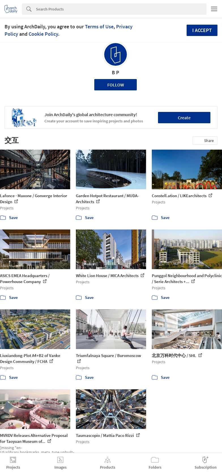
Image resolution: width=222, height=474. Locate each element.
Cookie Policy (43, 34)
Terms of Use (99, 26)
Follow (115, 85)
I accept (202, 30)
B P (115, 72)
